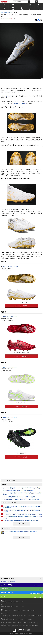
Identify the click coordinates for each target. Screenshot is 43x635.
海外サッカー (17, 601)
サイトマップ (20, 622)
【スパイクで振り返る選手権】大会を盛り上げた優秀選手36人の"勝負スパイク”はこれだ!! (22, 517)
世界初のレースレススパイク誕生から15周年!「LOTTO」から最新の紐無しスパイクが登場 (22, 511)
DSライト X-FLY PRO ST (11, 266)
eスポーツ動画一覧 (37, 615)
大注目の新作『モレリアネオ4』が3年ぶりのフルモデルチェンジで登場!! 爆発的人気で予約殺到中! (22, 507)
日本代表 (2, 601)
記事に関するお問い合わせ (16, 625)
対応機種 (2, 622)
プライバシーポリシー (33, 622)
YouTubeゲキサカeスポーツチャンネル (19, 610)
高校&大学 (13, 601)
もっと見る (21, 523)
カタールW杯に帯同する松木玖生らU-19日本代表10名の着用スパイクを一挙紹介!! (22, 488)
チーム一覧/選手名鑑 (28, 619)
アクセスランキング (12, 619)
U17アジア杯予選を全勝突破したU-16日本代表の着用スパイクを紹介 (19, 497)
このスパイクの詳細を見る (21, 305)
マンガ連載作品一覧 (14, 615)
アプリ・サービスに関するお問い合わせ (30, 625)
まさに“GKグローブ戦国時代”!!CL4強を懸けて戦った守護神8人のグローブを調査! (22, 514)
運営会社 (14, 622)
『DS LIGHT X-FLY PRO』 (19, 103)
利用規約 (25, 622)
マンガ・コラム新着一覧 (5, 615)
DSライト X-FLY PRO (10, 317)
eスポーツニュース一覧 (29, 615)
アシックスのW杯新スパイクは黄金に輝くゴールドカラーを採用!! (18, 490)
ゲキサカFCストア (7, 96)
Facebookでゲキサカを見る (8, 581)
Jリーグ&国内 (7, 601)
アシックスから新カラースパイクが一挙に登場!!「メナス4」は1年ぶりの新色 (21, 499)
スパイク (22, 601)
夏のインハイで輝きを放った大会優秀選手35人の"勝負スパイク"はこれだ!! (21, 520)
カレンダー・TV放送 (20, 619)
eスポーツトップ (21, 615)
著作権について (8, 622)
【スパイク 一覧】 (9, 18)
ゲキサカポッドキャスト (30, 610)
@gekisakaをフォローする (8, 578)
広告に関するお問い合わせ (6, 625)
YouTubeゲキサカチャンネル (6, 610)
